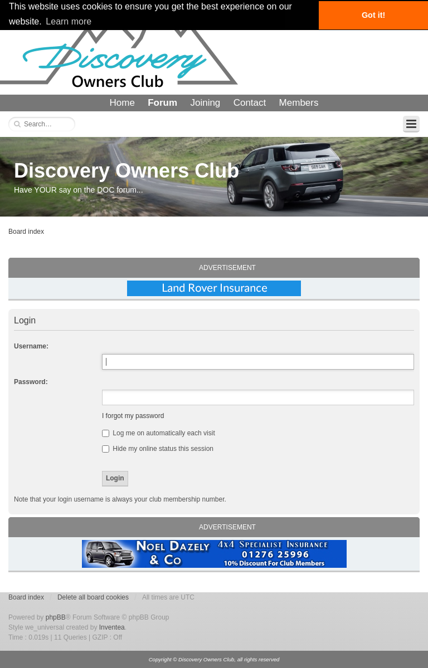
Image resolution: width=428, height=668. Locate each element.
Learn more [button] (68, 21)
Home (122, 102)
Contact (250, 102)
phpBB (56, 617)
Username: (31, 346)
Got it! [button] (373, 15)
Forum (162, 102)
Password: (31, 382)
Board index (26, 231)
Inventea (112, 627)
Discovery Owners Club (126, 170)
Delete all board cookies (93, 597)
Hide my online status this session (157, 449)
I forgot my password (133, 416)
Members (299, 102)
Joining (205, 102)
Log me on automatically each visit (158, 433)
